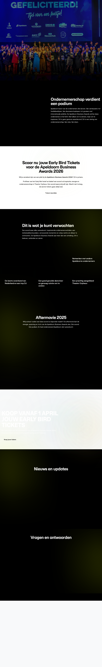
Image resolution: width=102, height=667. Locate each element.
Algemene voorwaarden (88, 631)
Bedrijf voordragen (60, 634)
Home (56, 627)
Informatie (57, 631)
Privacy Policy (85, 627)
